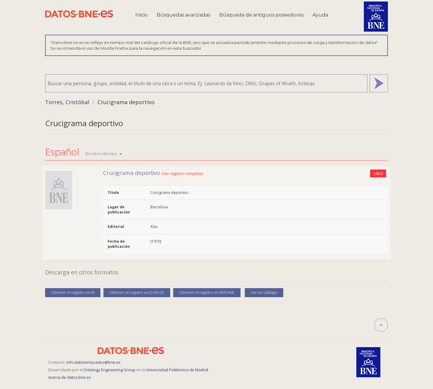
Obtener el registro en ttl (72, 292)
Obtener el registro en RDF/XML (207, 292)
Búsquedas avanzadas (183, 15)
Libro (378, 173)
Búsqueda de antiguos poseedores (261, 15)
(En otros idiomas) (103, 153)
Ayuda (320, 15)
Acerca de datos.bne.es (69, 377)
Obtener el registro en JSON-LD (136, 292)
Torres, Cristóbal (67, 102)
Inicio (141, 15)
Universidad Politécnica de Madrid (177, 369)
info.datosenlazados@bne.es (93, 362)
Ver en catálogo (264, 292)
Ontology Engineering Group (110, 369)
